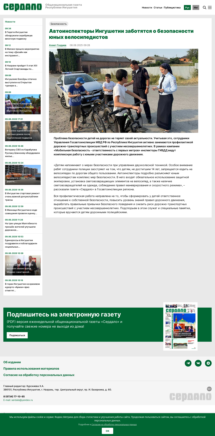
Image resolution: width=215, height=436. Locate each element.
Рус (187, 7)
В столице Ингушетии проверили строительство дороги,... (21, 178)
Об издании (12, 362)
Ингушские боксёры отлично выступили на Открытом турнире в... (21, 82)
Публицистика (172, 7)
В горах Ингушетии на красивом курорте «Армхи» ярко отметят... (22, 287)
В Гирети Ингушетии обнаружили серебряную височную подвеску (19, 35)
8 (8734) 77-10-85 (14, 396)
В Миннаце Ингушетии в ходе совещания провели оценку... (21, 212)
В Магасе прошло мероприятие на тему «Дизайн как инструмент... (22, 52)
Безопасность (59, 23)
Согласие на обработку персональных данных (38, 375)
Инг (196, 7)
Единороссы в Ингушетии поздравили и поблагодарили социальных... (21, 243)
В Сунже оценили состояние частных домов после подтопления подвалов (22, 134)
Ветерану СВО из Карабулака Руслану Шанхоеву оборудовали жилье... (22, 152)
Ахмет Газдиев (57, 45)
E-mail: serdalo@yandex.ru (18, 400)
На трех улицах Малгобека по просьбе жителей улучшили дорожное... (21, 226)
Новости (147, 7)
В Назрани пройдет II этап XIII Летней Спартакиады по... (21, 67)
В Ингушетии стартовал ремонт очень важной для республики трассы (22, 196)
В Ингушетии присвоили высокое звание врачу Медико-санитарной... (20, 268)
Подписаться (17, 335)
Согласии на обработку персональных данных (114, 424)
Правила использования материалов (31, 368)
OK (107, 430)
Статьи (158, 7)
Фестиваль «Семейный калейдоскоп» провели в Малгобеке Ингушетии (20, 107)
